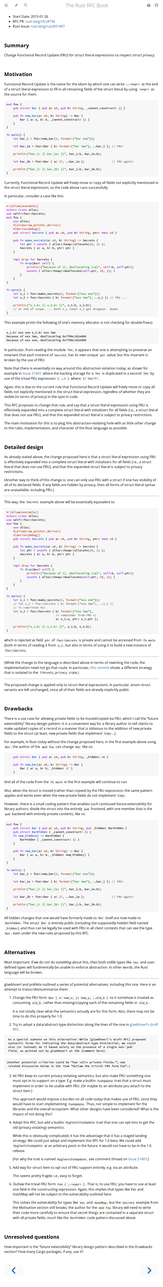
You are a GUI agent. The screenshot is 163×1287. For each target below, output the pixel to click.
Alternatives (19, 952)
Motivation (18, 74)
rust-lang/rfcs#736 (40, 21)
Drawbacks (18, 708)
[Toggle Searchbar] (25, 5)
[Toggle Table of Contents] (6, 5)
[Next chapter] (149, 1270)
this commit (99, 667)
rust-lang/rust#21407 (48, 26)
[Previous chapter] (13, 1270)
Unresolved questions (31, 1236)
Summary (16, 45)
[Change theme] (16, 5)
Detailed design (23, 446)
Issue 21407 (31, 373)
